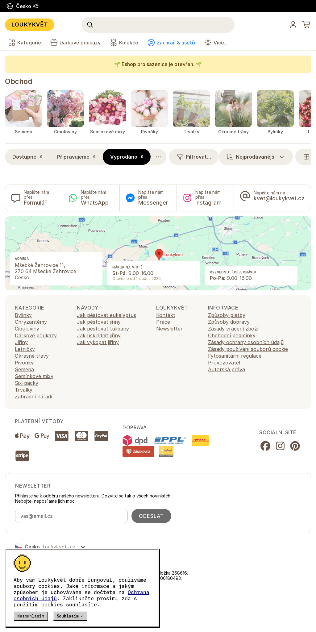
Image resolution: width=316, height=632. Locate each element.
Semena (24, 369)
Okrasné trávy (32, 356)
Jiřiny (21, 342)
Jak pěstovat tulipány (103, 329)
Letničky (25, 349)
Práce (163, 322)
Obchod (18, 81)
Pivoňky (24, 363)
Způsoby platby (226, 315)
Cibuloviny (27, 329)
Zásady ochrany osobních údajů (246, 342)
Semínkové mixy (34, 376)
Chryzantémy (31, 322)
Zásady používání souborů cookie (248, 349)
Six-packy (26, 383)
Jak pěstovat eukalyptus (106, 315)
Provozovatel (224, 363)
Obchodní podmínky (232, 335)
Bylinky (23, 315)
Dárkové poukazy (36, 335)
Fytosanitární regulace (234, 356)
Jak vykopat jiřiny (98, 342)
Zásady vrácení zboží (233, 329)
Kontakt (165, 315)
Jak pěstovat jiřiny (99, 322)
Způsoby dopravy (229, 322)
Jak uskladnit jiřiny (99, 335)
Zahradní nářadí (33, 396)
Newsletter (169, 329)
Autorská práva (226, 369)
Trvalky (23, 390)
